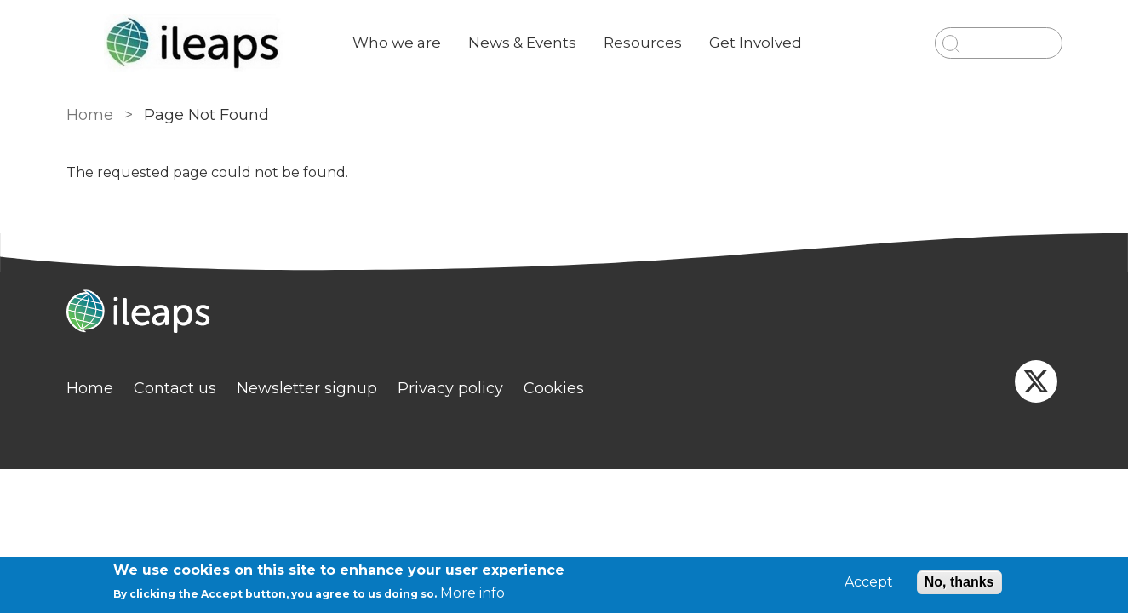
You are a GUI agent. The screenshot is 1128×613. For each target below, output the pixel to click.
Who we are (396, 42)
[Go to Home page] (195, 43)
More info (472, 593)
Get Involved (755, 42)
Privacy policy (450, 388)
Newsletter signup (307, 388)
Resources (643, 42)
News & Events (522, 42)
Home (89, 115)
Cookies (554, 388)
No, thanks (959, 582)
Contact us (175, 388)
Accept (869, 582)
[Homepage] (564, 313)
